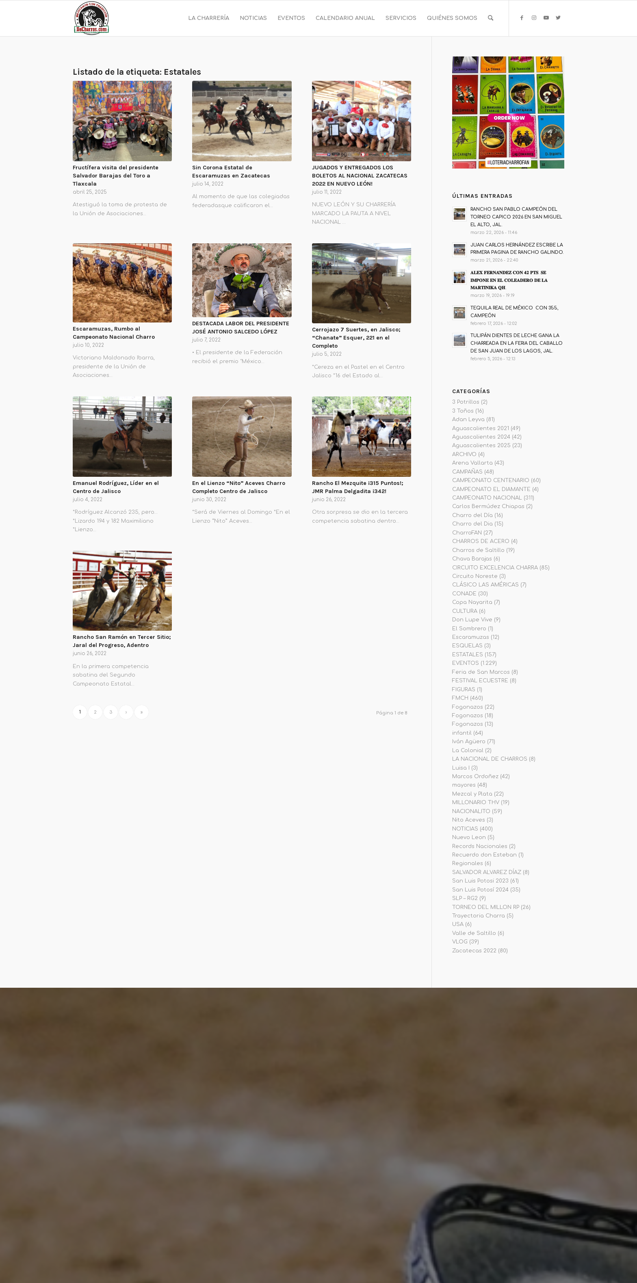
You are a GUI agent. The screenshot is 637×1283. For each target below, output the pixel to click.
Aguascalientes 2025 (481, 445)
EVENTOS (465, 663)
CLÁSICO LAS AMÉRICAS (485, 585)
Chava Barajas (472, 559)
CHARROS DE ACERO (480, 541)
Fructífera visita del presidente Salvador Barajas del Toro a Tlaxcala (115, 175)
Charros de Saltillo (478, 550)
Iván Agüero (468, 741)
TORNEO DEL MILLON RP (485, 907)
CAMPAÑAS (467, 472)
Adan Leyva (468, 419)
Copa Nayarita (472, 602)
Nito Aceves (468, 820)
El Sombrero (469, 629)
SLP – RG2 (465, 898)
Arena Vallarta (472, 463)
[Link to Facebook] (522, 18)
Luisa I (461, 768)
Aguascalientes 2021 (480, 428)
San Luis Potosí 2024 (480, 890)
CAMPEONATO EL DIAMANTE (491, 489)
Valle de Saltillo (474, 933)
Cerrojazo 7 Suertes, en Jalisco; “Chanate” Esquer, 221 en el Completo (356, 337)
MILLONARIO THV (475, 802)
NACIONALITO (471, 811)
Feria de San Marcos (481, 672)
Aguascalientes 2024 (481, 437)
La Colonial (467, 750)
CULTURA (464, 611)
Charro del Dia (472, 524)
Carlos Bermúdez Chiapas (488, 506)
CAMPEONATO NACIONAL (487, 498)
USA (458, 924)
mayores (464, 785)
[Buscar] (490, 18)
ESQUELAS (467, 646)
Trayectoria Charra (478, 916)
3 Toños (463, 411)
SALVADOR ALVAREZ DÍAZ (486, 872)
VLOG (460, 942)
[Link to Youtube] (546, 18)
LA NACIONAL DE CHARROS (489, 759)
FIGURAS (463, 689)
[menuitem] (208, 18)
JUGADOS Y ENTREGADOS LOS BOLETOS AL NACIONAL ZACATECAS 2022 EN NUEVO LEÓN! (359, 175)
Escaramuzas (470, 637)
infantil (462, 733)
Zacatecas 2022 (474, 951)
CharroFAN (467, 533)
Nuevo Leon (469, 837)
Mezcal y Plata (472, 794)
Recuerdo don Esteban (484, 855)
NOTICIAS (465, 829)
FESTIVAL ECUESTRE (480, 681)
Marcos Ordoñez (475, 776)
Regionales (467, 863)
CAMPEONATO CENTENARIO (490, 480)
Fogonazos (467, 707)
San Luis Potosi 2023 (480, 881)
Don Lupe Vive (472, 620)
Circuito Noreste (475, 576)
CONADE (464, 594)
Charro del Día (472, 515)
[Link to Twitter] (558, 18)
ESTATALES (467, 655)
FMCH (460, 698)
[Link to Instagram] (534, 18)
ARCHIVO (464, 454)
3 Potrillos (465, 402)
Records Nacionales (479, 846)
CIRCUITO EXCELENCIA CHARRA (495, 568)
